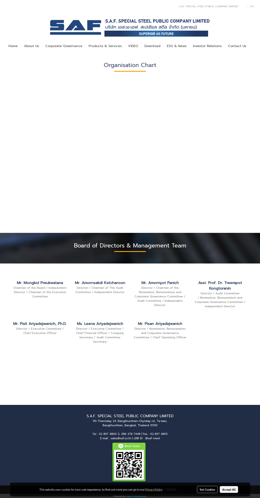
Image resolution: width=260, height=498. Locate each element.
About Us (31, 46)
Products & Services (105, 46)
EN (250, 6)
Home (13, 46)
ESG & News (177, 46)
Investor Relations (207, 46)
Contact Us (237, 46)
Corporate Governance (63, 46)
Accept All (229, 489)
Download (152, 46)
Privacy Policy (153, 489)
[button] (253, 46)
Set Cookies (207, 489)
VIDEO (133, 46)
